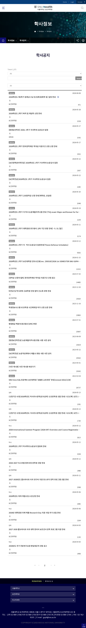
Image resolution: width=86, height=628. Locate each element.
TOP (83, 626)
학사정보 (41, 31)
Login (72, 2)
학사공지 (49, 31)
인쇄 (83, 40)
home (3, 40)
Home (65, 2)
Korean (80, 2)
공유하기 (77, 40)
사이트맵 (3, 8)
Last (54, 565)
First (35, 565)
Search (79, 78)
